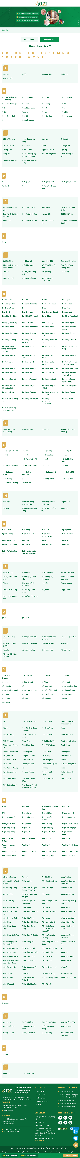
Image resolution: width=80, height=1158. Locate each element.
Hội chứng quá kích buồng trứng (69, 374)
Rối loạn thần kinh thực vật (10, 655)
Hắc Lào (25, 300)
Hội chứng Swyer (28, 386)
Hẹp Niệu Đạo (67, 304)
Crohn (44, 146)
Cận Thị (64, 150)
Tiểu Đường (46, 756)
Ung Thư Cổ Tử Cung (70, 824)
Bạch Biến (45, 97)
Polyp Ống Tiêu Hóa (30, 596)
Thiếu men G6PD (9, 778)
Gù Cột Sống (46, 272)
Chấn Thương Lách (49, 154)
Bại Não (5, 108)
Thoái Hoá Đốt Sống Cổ (10, 746)
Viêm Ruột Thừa (28, 956)
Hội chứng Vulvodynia (30, 399)
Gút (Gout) (65, 272)
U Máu (4, 813)
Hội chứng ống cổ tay (70, 368)
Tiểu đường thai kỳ (10, 785)
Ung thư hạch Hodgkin (67, 833)
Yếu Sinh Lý (6, 1054)
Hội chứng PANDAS (9, 373)
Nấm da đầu (6, 530)
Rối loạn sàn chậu (67, 650)
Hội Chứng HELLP (48, 346)
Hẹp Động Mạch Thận (10, 323)
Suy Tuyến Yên (47, 694)
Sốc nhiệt (25, 698)
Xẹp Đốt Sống (47, 1033)
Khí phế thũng (27, 429)
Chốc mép (65, 139)
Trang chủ (5, 30)
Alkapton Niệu (47, 74)
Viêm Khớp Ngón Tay (11, 935)
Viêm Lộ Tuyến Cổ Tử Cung (48, 936)
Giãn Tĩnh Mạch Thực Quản (47, 279)
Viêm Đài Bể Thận (67, 894)
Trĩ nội (63, 768)
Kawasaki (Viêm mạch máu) (9, 430)
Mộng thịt (64, 508)
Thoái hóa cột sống (68, 741)
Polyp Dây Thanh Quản (28, 591)
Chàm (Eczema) (9, 139)
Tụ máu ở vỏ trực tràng (48, 773)
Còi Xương (26, 146)
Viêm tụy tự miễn (9, 967)
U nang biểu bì (47, 813)
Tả (4, 721)
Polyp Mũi (45, 590)
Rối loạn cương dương (9, 638)
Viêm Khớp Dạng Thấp (28, 927)
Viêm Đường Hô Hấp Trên (68, 902)
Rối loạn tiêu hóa (48, 643)
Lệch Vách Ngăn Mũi (29, 459)
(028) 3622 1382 (28, 1155)
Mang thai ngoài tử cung (29, 509)
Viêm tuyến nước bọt (49, 967)
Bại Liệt (64, 104)
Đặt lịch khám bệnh (42, 1101)
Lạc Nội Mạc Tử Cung (10, 451)
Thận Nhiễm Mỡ (67, 734)
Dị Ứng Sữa (26, 182)
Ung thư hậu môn (28, 838)
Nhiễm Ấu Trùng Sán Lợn (9, 552)
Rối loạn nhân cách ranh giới (49, 638)
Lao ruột (25, 455)
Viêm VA (64, 967)
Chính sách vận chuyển (67, 1106)
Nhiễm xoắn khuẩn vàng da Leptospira (29, 552)
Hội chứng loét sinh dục (69, 356)
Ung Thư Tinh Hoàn (29, 852)
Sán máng (65, 676)
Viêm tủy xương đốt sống (29, 968)
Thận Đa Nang (8, 734)
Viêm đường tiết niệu (11, 907)
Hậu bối (44, 300)
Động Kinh (7, 221)
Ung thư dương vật (69, 828)
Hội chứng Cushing (9, 340)
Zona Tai (6, 1073)
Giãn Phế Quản (28, 265)
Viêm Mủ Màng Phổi (49, 948)
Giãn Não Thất (8, 278)
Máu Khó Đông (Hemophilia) (28, 503)
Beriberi (65, 108)
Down (24, 186)
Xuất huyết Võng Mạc (28, 1027)
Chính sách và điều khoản (68, 1103)
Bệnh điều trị (29, 39)
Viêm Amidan (27, 881)
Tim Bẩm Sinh (66, 756)
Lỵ (22, 479)
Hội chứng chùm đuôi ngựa (50, 334)
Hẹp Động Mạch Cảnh (70, 316)
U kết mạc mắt (27, 807)
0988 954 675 (39, 1140)
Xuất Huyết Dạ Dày (68, 1022)
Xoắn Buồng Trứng (49, 1022)
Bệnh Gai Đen (47, 116)
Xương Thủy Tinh (28, 1033)
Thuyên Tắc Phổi (28, 756)
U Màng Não (66, 807)
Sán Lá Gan (46, 676)
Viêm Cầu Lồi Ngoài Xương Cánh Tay (29, 889)
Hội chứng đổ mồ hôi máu (49, 341)
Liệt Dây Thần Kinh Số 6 (10, 467)
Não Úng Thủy (47, 544)
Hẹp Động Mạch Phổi (30, 304)
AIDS (24, 74)
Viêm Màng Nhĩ (28, 942)
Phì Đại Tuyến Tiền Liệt (10, 578)
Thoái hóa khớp (28, 745)
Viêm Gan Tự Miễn (49, 911)
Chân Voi (45, 139)
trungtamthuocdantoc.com (12, 1129)
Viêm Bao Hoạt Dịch (49, 881)
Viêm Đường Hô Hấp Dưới (49, 902)
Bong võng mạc (28, 120)
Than (63, 728)
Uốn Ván (25, 856)
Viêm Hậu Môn (28, 918)
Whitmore (5, 1003)
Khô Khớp (45, 429)
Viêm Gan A (26, 907)
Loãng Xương (7, 479)
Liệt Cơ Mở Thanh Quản (68, 460)
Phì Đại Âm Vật (47, 573)
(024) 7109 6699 (10, 1155)
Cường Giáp (65, 146)
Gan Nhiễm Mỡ (47, 261)
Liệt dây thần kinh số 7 (30, 466)
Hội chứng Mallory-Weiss (49, 363)
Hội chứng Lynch (28, 362)
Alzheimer (65, 74)
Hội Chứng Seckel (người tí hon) (68, 380)
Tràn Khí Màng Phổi (68, 764)
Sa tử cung (6, 698)
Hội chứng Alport (68, 323)
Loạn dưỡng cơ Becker (7, 473)
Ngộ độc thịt (66, 530)
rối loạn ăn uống (28, 650)
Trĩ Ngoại (45, 768)
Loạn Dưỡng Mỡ (68, 472)
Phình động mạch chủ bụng (48, 578)
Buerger (45, 112)
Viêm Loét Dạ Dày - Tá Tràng (68, 936)
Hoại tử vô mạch (28, 312)
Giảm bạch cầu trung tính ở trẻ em (11, 266)
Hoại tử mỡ (6, 312)
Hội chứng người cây (29, 368)
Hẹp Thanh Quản (8, 308)
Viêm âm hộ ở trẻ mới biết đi (11, 882)
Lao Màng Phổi (67, 451)
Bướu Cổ (25, 116)
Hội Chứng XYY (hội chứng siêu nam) (9, 409)
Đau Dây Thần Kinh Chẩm (68, 208)
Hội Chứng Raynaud (29, 379)
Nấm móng (26, 530)
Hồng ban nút (67, 312)
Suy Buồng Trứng (68, 690)
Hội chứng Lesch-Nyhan (48, 356)
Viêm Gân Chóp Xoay (50, 978)
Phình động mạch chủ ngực (67, 578)
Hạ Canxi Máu (7, 300)
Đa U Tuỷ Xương (28, 207)
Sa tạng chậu (67, 694)
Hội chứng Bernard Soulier (69, 328)
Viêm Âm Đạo (66, 877)
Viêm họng (46, 918)
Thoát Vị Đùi (65, 745)
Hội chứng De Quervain (27, 341)
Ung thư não (66, 838)
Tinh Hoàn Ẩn (27, 760)
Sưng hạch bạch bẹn (69, 686)
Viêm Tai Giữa (47, 956)
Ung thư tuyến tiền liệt (70, 852)
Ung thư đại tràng (8, 832)
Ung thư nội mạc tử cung (49, 857)
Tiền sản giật (66, 778)
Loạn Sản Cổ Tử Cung (10, 483)
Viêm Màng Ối (8, 984)
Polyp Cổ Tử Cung (10, 590)
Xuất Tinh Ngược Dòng (48, 1027)
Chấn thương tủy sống (28, 140)
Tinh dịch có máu (9, 760)
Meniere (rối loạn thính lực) (48, 503)
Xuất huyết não (8, 1026)
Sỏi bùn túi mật (27, 682)
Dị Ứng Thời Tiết (48, 182)
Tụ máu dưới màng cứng (10, 773)
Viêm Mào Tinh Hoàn (11, 948)
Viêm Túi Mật (46, 984)
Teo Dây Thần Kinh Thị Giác (29, 729)
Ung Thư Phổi (27, 845)
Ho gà (44, 308)
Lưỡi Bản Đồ (26, 483)
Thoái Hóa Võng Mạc (28, 780)
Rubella (6, 650)
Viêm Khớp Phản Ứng (30, 935)
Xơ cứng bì (7, 1022)
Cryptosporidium (48, 150)
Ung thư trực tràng (49, 852)
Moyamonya (65, 502)
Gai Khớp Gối (27, 261)
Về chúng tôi (40, 1091)
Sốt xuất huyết (47, 686)
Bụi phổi (65, 112)
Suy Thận (5, 694)
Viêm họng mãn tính (68, 918)
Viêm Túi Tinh (47, 960)
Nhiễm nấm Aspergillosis (47, 535)
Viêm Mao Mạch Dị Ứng (68, 943)
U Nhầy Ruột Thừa (8, 824)
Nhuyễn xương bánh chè (9, 545)
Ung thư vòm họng (9, 856)
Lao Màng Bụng (48, 479)
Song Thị (65, 698)
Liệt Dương (46, 466)
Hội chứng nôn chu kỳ (50, 368)
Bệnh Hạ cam (67, 116)
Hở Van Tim (66, 308)
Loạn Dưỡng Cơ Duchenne (27, 473)
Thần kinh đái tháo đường (29, 736)
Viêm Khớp (7, 922)
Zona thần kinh (28, 1073)
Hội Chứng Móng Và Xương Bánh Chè (69, 363)
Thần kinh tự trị (47, 734)
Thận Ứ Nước (8, 741)
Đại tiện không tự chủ (48, 222)
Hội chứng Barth (48, 327)
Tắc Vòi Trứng (47, 721)
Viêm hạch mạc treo (68, 911)
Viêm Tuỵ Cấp (66, 960)
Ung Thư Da (26, 828)
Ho (23, 308)
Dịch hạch (5, 186)
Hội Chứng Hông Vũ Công (69, 347)
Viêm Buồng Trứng (10, 888)
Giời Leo (6, 272)
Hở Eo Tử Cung (47, 323)
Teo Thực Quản (47, 728)
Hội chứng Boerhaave (10, 333)
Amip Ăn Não (8, 78)
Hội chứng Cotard (68, 333)
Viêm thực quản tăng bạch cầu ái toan (11, 961)
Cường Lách (27, 150)
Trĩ (23, 768)
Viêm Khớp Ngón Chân (67, 927)
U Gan (4, 807)
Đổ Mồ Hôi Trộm (67, 214)
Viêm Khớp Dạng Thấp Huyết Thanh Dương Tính (48, 928)
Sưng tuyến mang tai (29, 690)
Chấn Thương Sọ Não (67, 155)
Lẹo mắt (45, 459)
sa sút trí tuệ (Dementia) (6, 677)
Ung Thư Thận (47, 845)
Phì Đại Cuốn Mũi (67, 573)
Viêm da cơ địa (66, 888)
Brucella (25, 112)
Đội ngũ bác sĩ (40, 1095)
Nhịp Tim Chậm (67, 534)
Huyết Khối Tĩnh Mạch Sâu (30, 317)
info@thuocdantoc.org (11, 1131)
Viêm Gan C (65, 907)
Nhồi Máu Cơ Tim (8, 540)
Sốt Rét (24, 686)
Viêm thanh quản (67, 956)
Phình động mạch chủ (29, 578)
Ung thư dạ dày (47, 828)
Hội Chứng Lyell (7, 362)
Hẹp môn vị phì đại (49, 304)
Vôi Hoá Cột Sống (48, 974)
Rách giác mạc (47, 650)
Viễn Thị (25, 974)
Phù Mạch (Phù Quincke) (28, 584)
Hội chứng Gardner (69, 340)
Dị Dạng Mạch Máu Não (49, 187)
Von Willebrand (66, 974)
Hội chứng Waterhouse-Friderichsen (46, 401)
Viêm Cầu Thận (47, 888)
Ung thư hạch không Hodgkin (9, 839)
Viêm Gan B (46, 907)
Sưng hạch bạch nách (10, 690)
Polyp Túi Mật (66, 590)
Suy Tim (25, 694)
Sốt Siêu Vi (6, 702)
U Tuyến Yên (26, 824)
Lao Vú (64, 455)
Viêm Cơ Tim (8, 978)
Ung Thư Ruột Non (69, 856)
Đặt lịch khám (70, 1155)
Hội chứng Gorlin (28, 346)
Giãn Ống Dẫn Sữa (29, 278)
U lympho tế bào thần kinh (50, 808)
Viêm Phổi (64, 952)
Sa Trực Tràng (27, 676)
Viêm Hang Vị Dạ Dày (11, 918)
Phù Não (45, 583)
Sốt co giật (66, 682)
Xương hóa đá (8, 1033)
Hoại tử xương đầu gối (50, 312)
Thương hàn (65, 752)
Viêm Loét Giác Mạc (68, 978)
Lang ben (25, 451)
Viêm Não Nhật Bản (29, 984)
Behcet (44, 108)
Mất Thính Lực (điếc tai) (49, 509)
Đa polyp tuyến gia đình (10, 208)
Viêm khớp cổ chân (49, 922)
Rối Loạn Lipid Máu (29, 637)
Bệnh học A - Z (50, 39)
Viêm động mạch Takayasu (28, 902)
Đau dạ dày (46, 207)
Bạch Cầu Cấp (67, 97)
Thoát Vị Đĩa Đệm (48, 745)
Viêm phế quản (47, 952)
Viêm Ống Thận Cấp (30, 952)
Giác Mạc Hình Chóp (68, 261)
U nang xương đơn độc (69, 818)
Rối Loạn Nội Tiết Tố (68, 637)
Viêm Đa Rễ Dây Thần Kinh (28, 979)
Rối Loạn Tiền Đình (29, 643)
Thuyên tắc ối (8, 756)
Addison (6, 74)
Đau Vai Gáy (46, 214)
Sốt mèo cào (6, 686)
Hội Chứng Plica (48, 373)
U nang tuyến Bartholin (47, 818)
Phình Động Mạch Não (10, 597)
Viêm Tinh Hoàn (28, 960)
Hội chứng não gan (9, 368)
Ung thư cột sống (8, 828)
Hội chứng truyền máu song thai (50, 393)
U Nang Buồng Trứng (70, 813)
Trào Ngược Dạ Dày (10, 768)
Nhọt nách (25, 540)
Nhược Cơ (45, 540)
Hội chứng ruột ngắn (49, 379)
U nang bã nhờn (27, 813)
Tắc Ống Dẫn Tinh (29, 721)
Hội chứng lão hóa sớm (29, 356)
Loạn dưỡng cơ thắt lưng (49, 473)
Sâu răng (5, 682)
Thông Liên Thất (48, 778)
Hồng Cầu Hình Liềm (9, 316)
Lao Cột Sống (47, 451)
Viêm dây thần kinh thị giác (29, 895)
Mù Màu (6, 508)
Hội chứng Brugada (29, 333)
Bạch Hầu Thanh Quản (10, 104)
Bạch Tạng (46, 104)
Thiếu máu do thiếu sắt (68, 773)
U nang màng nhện (9, 817)
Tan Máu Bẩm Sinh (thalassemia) (68, 722)
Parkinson (26, 573)
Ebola (4, 242)
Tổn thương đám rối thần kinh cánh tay (29, 786)
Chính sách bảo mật (66, 1091)
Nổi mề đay (26, 544)
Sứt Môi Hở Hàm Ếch (49, 690)
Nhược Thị (65, 540)
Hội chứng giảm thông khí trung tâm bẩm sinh (9, 348)
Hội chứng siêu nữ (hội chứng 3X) (8, 387)
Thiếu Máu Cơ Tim (48, 741)
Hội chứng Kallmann (9, 355)
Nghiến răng (66, 544)
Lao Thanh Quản (48, 455)
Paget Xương (8, 573)
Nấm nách (45, 530)
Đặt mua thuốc (41, 1098)
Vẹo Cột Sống (47, 877)
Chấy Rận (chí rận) (10, 160)
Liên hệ (38, 1104)
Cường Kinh (7, 150)
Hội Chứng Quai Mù (9, 379)
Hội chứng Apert (8, 327)
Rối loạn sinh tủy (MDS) (9, 644)
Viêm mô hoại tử (28, 948)
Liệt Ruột (65, 466)
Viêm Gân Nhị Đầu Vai (10, 912)
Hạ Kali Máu (46, 316)
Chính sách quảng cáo (67, 1100)
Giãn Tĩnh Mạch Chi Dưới (49, 266)
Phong (5, 583)
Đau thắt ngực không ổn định (69, 222)
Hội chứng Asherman (30, 327)
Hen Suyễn (66, 300)
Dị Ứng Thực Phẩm (69, 182)
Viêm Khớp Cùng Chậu (9, 927)
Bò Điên (5, 112)
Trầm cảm (7, 764)
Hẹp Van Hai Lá (27, 323)
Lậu (3, 459)
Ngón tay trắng (7, 534)
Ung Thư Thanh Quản (70, 845)
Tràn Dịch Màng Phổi (49, 764)
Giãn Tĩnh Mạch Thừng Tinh (67, 266)
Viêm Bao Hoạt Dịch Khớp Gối (68, 882)
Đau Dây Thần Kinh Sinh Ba (10, 215)
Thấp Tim (26, 741)
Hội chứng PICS (27, 373)
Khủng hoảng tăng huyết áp (68, 430)
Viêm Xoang (7, 974)
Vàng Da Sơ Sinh (9, 877)
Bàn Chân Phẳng (28, 97)
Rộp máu (64, 643)
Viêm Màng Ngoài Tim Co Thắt (10, 943)
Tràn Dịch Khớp (28, 764)
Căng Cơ (6, 154)
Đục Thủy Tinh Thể (29, 221)
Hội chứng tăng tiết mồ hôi (49, 387)
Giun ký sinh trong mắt (29, 273)
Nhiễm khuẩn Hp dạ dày (29, 535)
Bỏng (4, 120)
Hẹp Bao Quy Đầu (8, 304)
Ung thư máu (46, 838)
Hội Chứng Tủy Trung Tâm (10, 400)
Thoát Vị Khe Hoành (10, 752)
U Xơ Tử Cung (47, 824)
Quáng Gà (25, 618)
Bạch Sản (25, 104)
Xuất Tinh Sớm (66, 1026)
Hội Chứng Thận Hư (69, 386)
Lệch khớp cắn (67, 479)
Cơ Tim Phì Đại (8, 146)
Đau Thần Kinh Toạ (29, 214)
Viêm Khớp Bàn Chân (30, 922)
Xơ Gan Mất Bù (28, 1022)
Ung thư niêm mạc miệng (9, 846)
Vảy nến (25, 877)
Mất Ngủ (6, 502)
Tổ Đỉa (63, 760)
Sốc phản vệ (46, 698)
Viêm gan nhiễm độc (30, 911)
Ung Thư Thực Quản (9, 852)
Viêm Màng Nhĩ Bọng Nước (50, 943)
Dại (3, 182)
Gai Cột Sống (8, 261)
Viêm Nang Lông (9, 952)
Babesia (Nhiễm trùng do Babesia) (10, 98)
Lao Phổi (5, 455)
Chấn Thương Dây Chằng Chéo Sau (29, 155)
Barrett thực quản (28, 108)
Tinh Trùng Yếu (47, 760)
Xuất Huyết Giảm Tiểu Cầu (67, 1034)
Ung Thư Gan (27, 832)
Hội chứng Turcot (68, 392)
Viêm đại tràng (8, 901)
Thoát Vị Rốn (46, 752)
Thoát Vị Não (27, 752)
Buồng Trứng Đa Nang (10, 116)
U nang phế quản (28, 817)
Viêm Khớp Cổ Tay (68, 922)
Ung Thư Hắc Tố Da (49, 832)
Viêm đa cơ (46, 894)
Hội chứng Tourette (29, 392)
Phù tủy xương (66, 583)
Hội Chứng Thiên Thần (8, 393)
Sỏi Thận (45, 682)
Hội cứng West (67, 399)
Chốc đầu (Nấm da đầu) (29, 161)
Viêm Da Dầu (8, 894)
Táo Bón (6, 728)
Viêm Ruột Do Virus (10, 956)
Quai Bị (4, 618)
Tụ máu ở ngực (28, 772)
